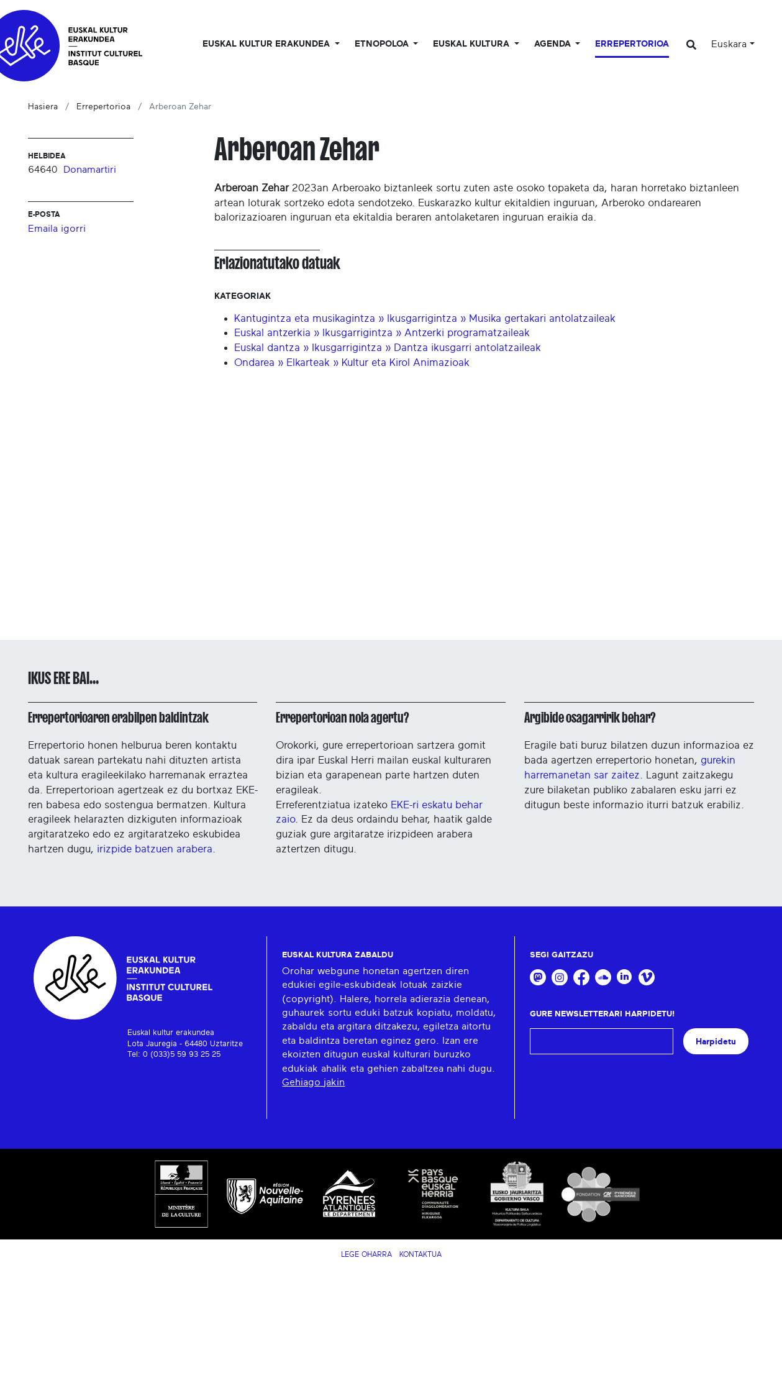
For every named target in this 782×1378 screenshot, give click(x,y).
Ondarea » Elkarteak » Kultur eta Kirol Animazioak (352, 362)
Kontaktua (420, 1254)
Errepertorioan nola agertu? (342, 717)
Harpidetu (716, 1041)
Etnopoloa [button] (383, 44)
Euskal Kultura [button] (472, 44)
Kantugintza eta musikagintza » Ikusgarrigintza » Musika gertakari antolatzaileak (425, 318)
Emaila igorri (57, 229)
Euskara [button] (729, 44)
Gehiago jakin (313, 1082)
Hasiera (43, 107)
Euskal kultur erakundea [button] (267, 44)
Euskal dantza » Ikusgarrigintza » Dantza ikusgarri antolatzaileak (387, 347)
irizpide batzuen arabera (154, 849)
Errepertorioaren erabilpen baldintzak (118, 717)
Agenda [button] (553, 44)
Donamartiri (89, 170)
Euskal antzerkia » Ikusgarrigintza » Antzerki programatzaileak (382, 332)
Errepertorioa (632, 44)
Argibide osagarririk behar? (589, 717)
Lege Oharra (366, 1254)
